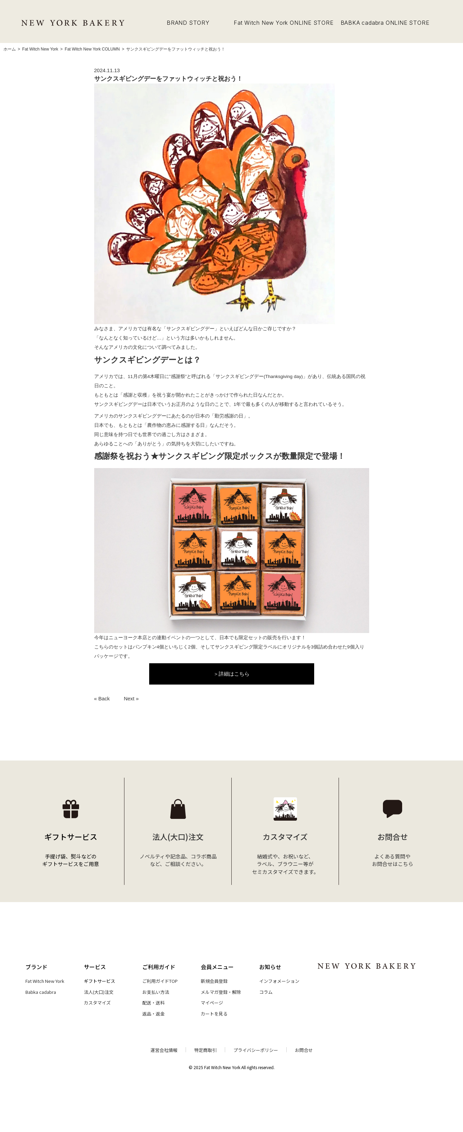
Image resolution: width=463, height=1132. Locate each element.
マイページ (212, 1002)
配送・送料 (153, 1002)
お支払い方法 (155, 992)
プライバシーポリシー (255, 1050)
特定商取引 (205, 1050)
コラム (266, 992)
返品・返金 (153, 1013)
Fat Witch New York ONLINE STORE (284, 22)
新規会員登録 (214, 981)
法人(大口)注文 (98, 992)
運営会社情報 (164, 1050)
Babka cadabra (40, 992)
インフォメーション (279, 981)
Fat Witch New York (44, 981)
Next (129, 698)
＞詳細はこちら (231, 674)
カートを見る (214, 1013)
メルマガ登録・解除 (221, 992)
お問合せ (304, 1050)
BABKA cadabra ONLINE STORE (385, 22)
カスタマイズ (97, 1002)
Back (104, 698)
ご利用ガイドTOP (160, 981)
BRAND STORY (188, 22)
